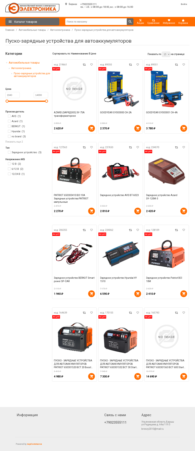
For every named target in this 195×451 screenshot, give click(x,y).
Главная (9, 30)
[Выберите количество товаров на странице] (166, 54)
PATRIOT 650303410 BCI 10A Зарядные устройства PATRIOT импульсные (71, 198)
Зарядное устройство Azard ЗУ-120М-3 (161, 197)
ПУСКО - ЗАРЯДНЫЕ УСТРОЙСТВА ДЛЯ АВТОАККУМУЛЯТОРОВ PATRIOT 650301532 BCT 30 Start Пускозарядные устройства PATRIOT (120, 364)
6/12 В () (17, 168)
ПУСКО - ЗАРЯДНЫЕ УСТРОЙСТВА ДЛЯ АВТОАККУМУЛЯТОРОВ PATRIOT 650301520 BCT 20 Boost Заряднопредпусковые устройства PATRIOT (73, 364)
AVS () (16, 116)
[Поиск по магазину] (96, 21)
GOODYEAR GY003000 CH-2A (116, 112)
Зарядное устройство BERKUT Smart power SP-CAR (74, 279)
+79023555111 (88, 4)
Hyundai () (18, 131)
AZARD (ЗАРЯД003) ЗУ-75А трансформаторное (69, 114)
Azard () (17, 121)
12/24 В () (18, 174)
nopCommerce (34, 444)
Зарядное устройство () (26, 152)
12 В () (16, 163)
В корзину (91, 128)
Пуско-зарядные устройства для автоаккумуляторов (32, 74)
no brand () (19, 136)
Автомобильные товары (24, 62)
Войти (184, 4)
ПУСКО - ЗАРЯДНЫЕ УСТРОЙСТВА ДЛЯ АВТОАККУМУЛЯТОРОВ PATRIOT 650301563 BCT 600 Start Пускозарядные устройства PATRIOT (166, 364)
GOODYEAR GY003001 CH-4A (162, 112)
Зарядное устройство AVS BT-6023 (119, 195)
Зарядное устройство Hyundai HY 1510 (118, 279)
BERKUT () (18, 126)
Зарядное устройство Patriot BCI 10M (164, 279)
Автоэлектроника (21, 68)
